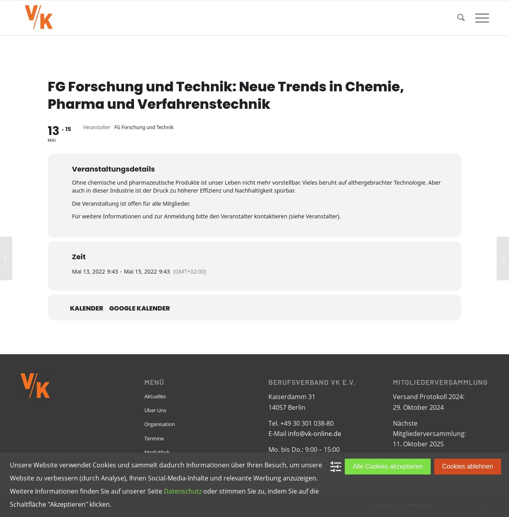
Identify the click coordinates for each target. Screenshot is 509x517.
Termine (154, 438)
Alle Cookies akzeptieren (388, 466)
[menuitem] (461, 17)
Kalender (86, 309)
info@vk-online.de (314, 433)
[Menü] (479, 17)
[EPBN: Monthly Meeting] (6, 258)
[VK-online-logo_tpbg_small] (38, 17)
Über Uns (155, 410)
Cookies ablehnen (467, 466)
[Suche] (461, 17)
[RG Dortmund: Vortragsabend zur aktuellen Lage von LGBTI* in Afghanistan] (503, 258)
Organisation (159, 424)
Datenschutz (183, 491)
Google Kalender (139, 309)
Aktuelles (155, 396)
